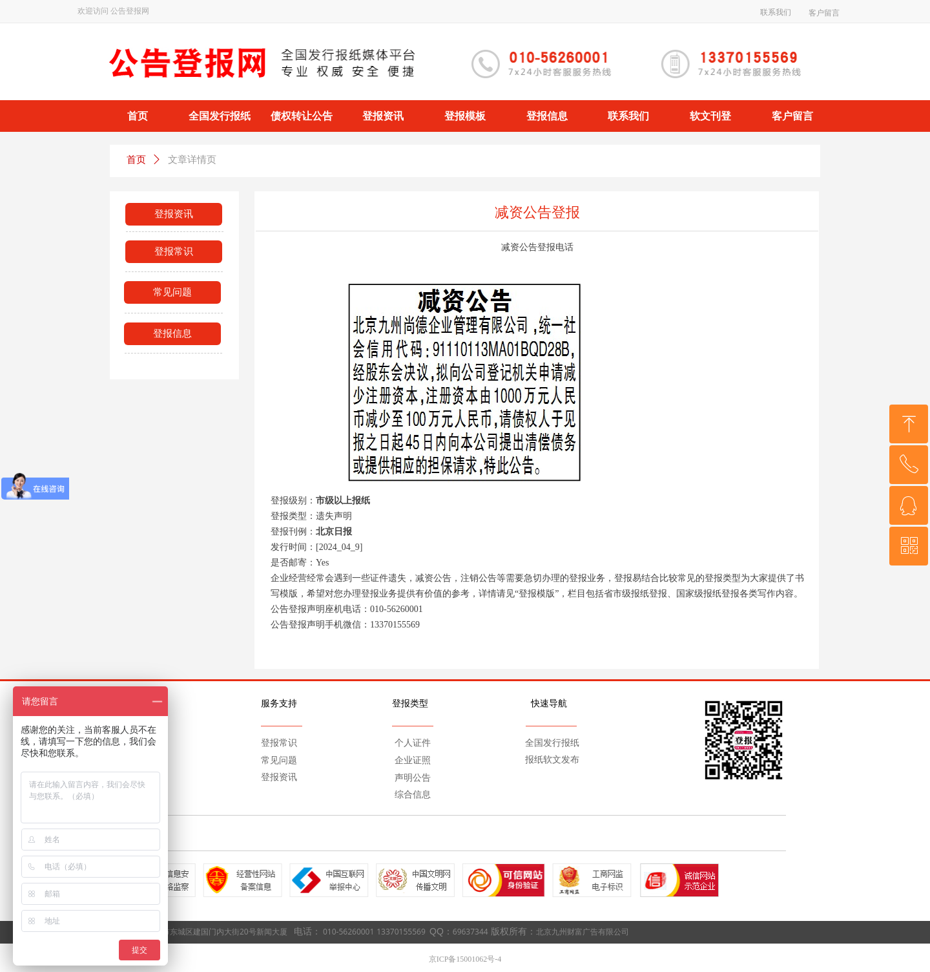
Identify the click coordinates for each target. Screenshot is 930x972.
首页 (136, 159)
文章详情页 (192, 159)
